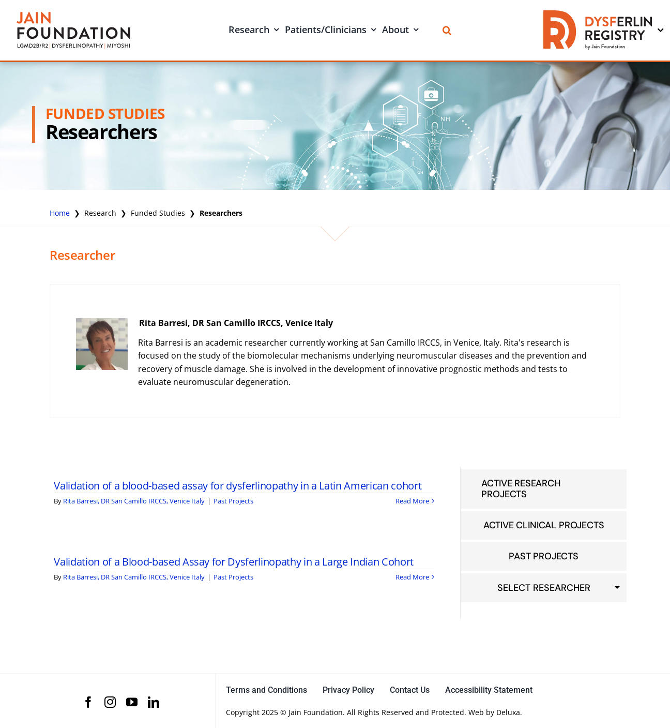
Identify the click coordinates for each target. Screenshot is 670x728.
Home (60, 213)
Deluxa (508, 712)
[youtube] (132, 702)
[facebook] (88, 702)
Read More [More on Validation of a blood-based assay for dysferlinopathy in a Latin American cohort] (412, 501)
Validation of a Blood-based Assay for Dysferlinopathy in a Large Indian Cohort (234, 562)
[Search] (447, 30)
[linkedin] (153, 702)
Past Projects (233, 501)
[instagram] (110, 702)
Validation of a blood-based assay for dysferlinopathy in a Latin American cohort (237, 486)
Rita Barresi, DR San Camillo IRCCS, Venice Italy (236, 323)
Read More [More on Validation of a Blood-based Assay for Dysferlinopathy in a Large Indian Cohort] (412, 577)
